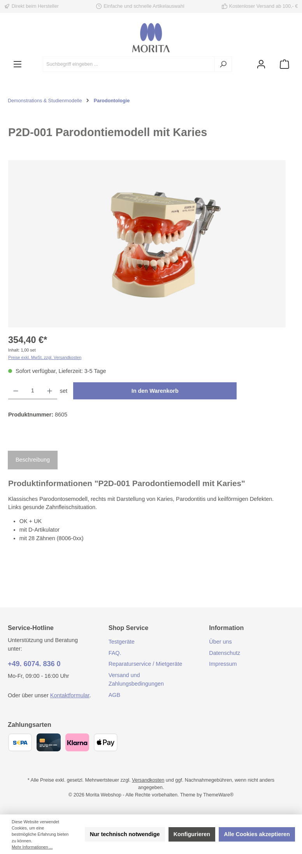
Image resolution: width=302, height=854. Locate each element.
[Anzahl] (32, 390)
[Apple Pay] (105, 742)
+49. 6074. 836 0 (34, 664)
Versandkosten (148, 780)
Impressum (223, 664)
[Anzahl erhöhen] (49, 390)
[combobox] (129, 64)
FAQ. (115, 653)
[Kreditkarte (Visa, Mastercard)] (48, 742)
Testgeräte (122, 642)
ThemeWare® (218, 795)
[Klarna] (77, 742)
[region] (147, 243)
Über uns (220, 642)
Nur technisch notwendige (125, 834)
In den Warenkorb (155, 391)
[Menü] (17, 64)
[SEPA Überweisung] (20, 742)
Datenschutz (224, 653)
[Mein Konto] (261, 64)
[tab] (33, 460)
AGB (114, 695)
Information (226, 627)
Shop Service (129, 627)
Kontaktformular (70, 695)
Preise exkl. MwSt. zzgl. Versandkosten (44, 357)
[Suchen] (223, 64)
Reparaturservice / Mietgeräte (146, 664)
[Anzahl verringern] (15, 390)
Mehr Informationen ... (32, 847)
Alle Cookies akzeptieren (257, 834)
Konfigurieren (192, 834)
